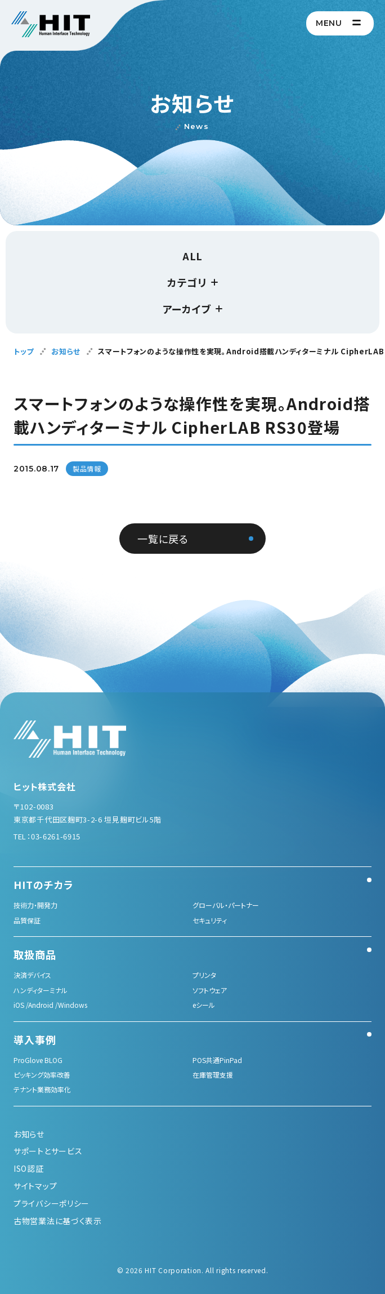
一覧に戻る (163, 538)
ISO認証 (29, 1168)
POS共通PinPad (217, 1060)
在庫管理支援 (212, 1074)
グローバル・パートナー (225, 905)
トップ (24, 351)
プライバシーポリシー (51, 1203)
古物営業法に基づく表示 (58, 1220)
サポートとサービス (48, 1151)
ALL (192, 255)
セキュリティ (209, 920)
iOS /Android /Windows (50, 1005)
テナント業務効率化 (42, 1089)
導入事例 (35, 1039)
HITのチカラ (43, 884)
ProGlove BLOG (38, 1060)
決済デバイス (32, 975)
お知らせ (65, 351)
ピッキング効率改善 (42, 1074)
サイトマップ (35, 1185)
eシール (203, 1005)
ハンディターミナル (41, 990)
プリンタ (204, 975)
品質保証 (27, 920)
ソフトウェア (209, 990)
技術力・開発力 (35, 905)
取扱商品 (35, 954)
